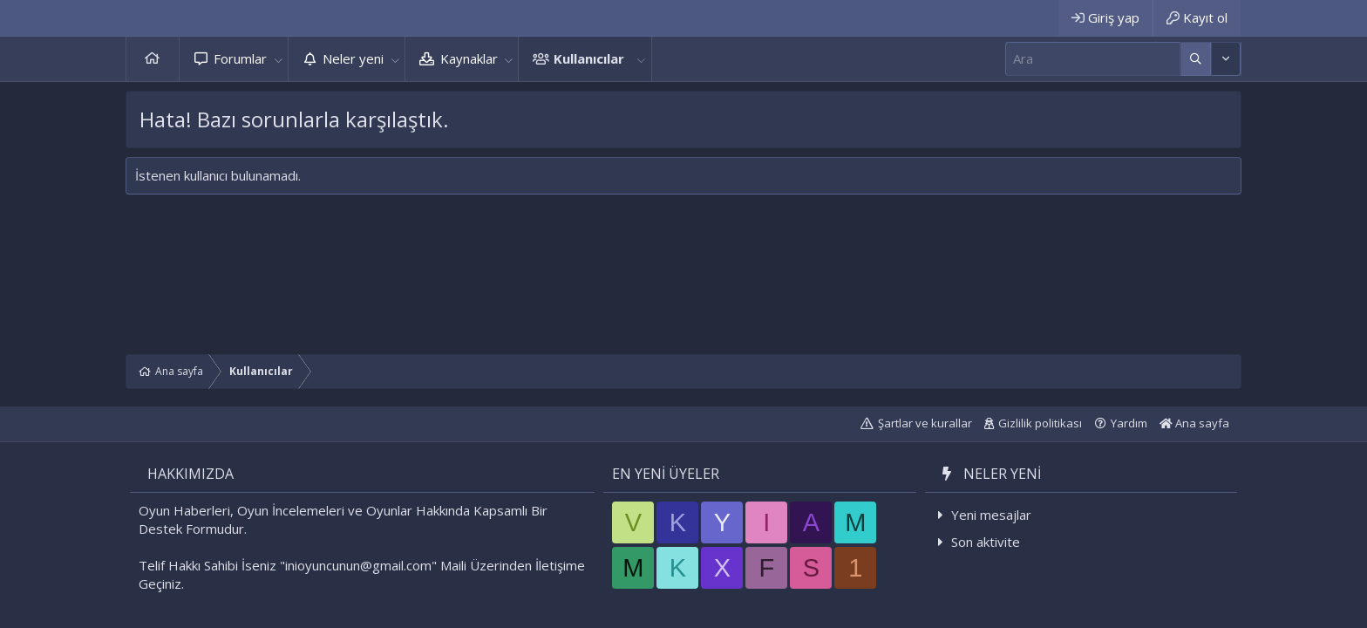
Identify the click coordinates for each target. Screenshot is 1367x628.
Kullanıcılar (589, 58)
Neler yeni (353, 58)
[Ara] (1092, 59)
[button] (278, 59)
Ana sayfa (152, 59)
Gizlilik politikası (1040, 423)
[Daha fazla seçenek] (1195, 59)
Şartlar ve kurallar (925, 423)
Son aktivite (985, 541)
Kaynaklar (469, 58)
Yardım (1129, 423)
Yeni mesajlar (991, 514)
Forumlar (240, 58)
